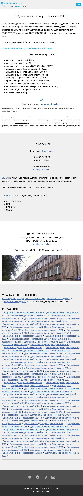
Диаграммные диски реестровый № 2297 (43, 353)
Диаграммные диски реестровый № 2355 (43, 388)
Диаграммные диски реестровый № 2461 (29, 421)
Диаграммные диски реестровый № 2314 (49, 368)
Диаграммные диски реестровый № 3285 (49, 321)
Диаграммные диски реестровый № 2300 (22, 359)
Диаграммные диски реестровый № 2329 (29, 374)
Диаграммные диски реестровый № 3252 (49, 450)
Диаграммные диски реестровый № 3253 (22, 453)
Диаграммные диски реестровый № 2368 (49, 391)
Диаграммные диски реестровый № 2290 (22, 347)
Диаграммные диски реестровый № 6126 (29, 315)
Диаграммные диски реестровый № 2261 (22, 324)
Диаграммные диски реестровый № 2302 (29, 362)
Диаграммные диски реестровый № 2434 (43, 412)
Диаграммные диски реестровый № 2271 (49, 333)
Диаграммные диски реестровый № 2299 (49, 356)
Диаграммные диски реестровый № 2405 (29, 397)
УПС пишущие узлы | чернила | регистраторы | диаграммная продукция (36, 299)
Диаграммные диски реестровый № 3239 (43, 447)
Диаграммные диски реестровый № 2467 (49, 426)
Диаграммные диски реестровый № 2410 (22, 406)
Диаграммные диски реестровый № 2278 (22, 336)
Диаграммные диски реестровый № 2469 (22, 429)
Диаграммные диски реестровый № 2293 (29, 350)
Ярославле (47, 151)
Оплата (5, 178)
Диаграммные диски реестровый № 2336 (49, 380)
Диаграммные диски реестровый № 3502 (22, 312)
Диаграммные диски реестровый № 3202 (29, 432)
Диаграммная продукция (14, 302)
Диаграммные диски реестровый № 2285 (43, 342)
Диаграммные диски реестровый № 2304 (43, 365)
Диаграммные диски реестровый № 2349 (29, 385)
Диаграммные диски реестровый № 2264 (29, 327)
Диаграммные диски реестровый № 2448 (22, 418)
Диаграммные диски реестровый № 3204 (43, 435)
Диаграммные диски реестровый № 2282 (29, 339)
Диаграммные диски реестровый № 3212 (29, 444)
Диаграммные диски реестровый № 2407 (43, 400)
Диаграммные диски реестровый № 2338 (22, 383)
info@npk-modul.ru (52, 104)
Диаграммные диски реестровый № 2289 (49, 345)
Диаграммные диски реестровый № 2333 (43, 377)
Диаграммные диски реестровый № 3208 (49, 438)
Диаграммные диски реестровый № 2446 (49, 415)
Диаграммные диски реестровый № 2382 (22, 394)
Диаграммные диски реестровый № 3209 (22, 441)
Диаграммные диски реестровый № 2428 (29, 409)
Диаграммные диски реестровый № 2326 (22, 371)
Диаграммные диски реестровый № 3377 (43, 318)
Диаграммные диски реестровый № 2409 (49, 403)
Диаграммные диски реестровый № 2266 (43, 330)
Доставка (6, 195)
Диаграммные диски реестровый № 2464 (43, 423)
